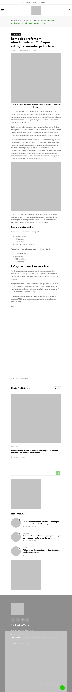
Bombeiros (26, 519)
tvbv (15, 50)
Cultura (26, 533)
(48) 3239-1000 (23, 635)
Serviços (26, 547)
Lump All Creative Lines (51, 685)
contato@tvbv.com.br (23, 643)
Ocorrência (15, 447)
